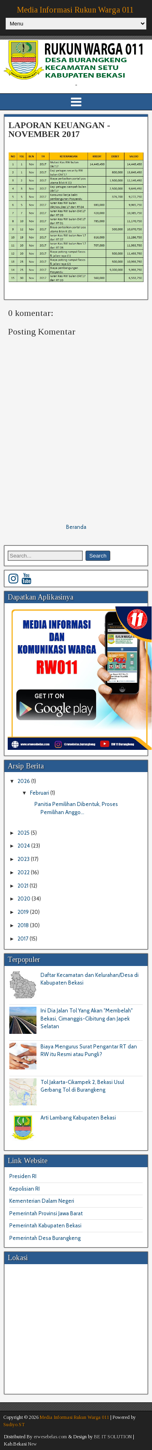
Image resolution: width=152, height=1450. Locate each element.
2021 (23, 885)
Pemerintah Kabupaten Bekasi (45, 1225)
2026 (24, 781)
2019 (23, 912)
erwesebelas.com (50, 1436)
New (32, 1444)
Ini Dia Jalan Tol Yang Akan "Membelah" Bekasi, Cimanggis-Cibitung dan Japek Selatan (87, 1018)
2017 (23, 938)
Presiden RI (22, 1176)
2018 (23, 925)
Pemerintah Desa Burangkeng (45, 1238)
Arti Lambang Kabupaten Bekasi (78, 1117)
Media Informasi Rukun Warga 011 (75, 9)
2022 (24, 872)
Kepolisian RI (24, 1188)
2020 (24, 898)
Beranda (76, 527)
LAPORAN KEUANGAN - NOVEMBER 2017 (59, 129)
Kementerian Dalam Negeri (41, 1200)
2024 (24, 845)
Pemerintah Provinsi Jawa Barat (46, 1213)
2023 (24, 859)
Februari (40, 792)
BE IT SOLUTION (113, 1436)
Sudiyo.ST (14, 1424)
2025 (24, 832)
